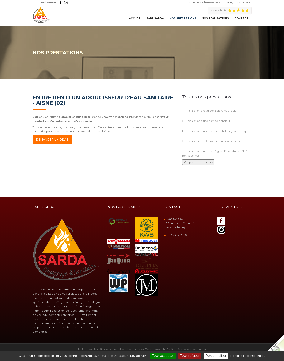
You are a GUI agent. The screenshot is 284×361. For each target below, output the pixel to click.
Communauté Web (139, 348)
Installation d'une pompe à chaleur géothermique (218, 131)
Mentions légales (87, 348)
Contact (241, 18)
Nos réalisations (215, 18)
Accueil (135, 18)
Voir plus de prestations (198, 162)
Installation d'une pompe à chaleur (208, 120)
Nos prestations (183, 18)
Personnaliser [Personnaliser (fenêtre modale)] (216, 356)
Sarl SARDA (155, 18)
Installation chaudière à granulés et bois (211, 110)
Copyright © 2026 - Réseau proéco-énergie (180, 348)
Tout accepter (163, 356)
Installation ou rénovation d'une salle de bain (214, 141)
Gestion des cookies (112, 348)
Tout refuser (190, 356)
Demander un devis (52, 139)
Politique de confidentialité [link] (248, 356)
